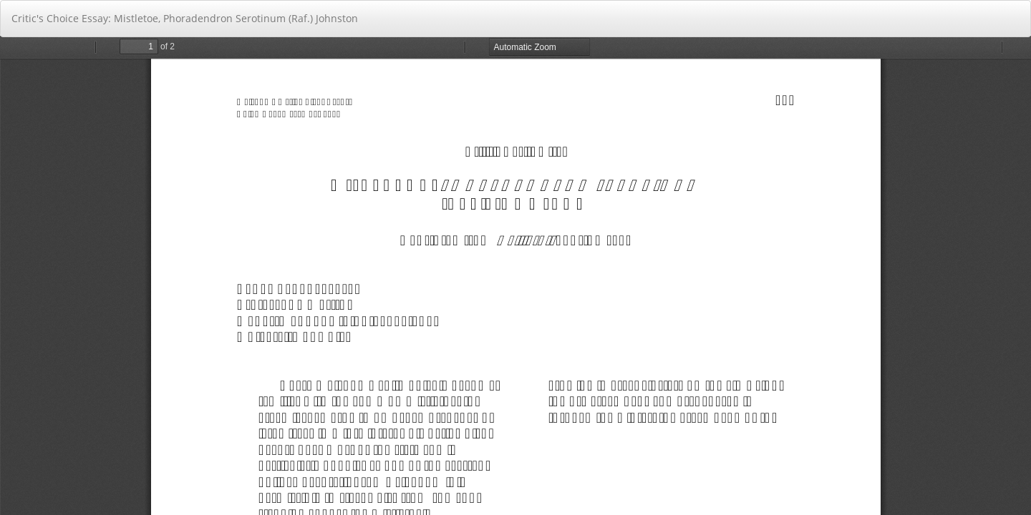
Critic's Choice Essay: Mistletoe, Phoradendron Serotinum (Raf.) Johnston (184, 18)
